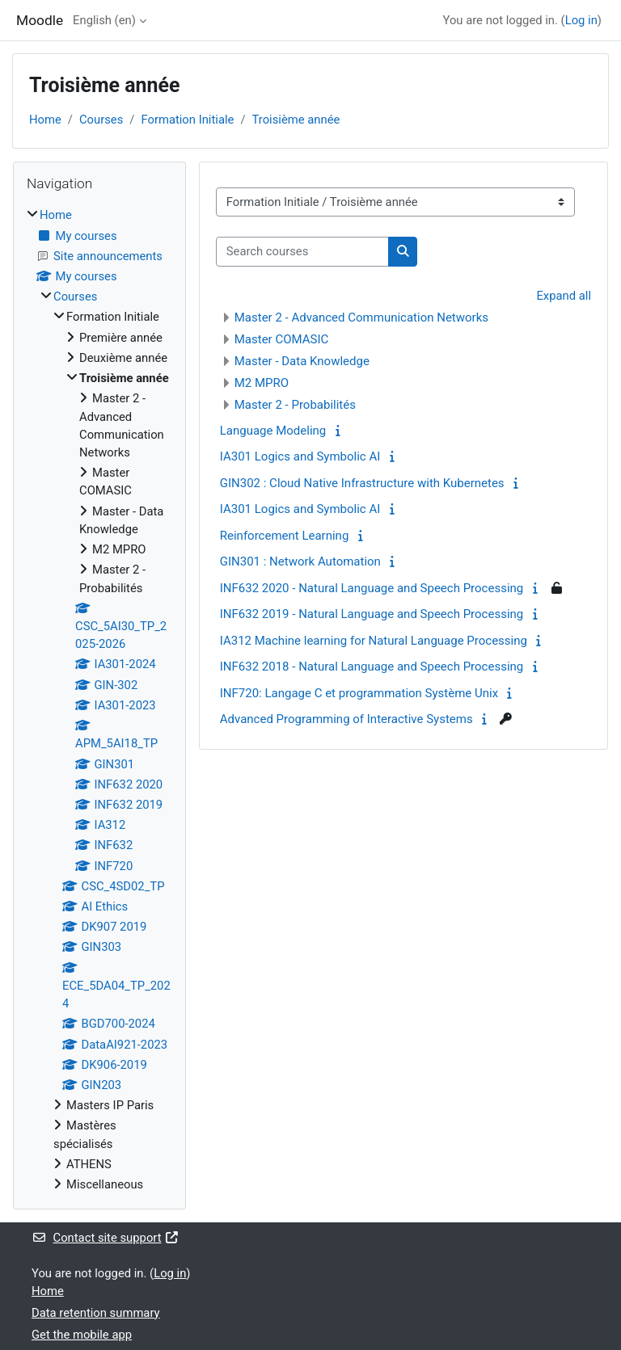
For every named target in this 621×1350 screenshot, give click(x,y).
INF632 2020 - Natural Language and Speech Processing (372, 588)
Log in (581, 20)
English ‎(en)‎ (104, 20)
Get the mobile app (82, 1334)
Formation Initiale (187, 119)
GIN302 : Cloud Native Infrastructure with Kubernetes (362, 483)
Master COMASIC (281, 339)
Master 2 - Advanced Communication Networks (361, 317)
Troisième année (295, 119)
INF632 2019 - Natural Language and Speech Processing (372, 614)
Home (45, 119)
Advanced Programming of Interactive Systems (346, 719)
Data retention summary (96, 1313)
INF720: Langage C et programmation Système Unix (359, 693)
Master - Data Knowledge (302, 361)
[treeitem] (99, 699)
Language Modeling (273, 430)
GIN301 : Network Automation (300, 561)
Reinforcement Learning (284, 535)
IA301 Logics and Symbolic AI (300, 456)
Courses (101, 119)
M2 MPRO (261, 383)
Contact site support (106, 1237)
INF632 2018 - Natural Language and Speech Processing (372, 666)
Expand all (563, 295)
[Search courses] (302, 251)
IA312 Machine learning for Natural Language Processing (373, 640)
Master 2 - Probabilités (295, 404)
